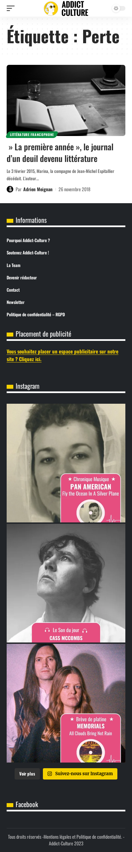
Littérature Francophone (32, 134)
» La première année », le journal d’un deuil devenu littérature (60, 152)
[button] (12, 8)
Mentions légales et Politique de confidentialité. (83, 836)
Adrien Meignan (38, 189)
